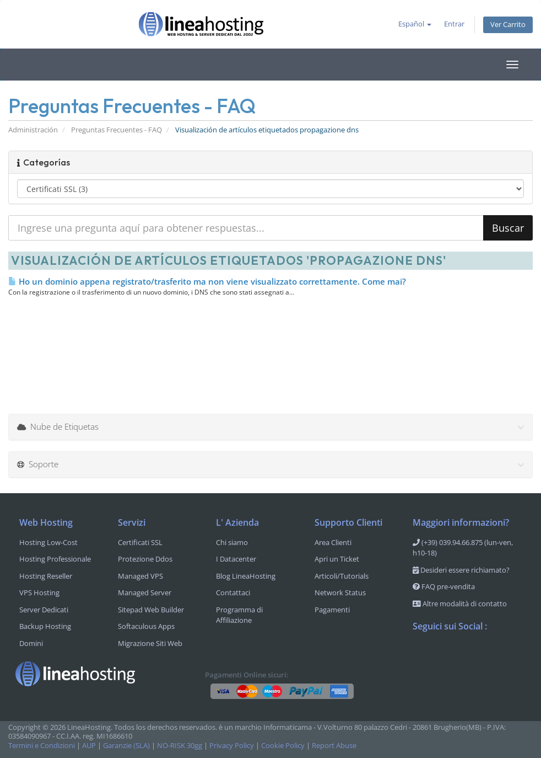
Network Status (340, 592)
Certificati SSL (140, 542)
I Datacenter (236, 559)
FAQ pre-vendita (444, 586)
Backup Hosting (45, 626)
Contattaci (233, 592)
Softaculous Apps (146, 626)
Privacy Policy (231, 745)
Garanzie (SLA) (126, 745)
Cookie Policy (283, 745)
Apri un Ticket (337, 559)
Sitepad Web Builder (151, 610)
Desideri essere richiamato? (461, 570)
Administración (33, 130)
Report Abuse (334, 745)
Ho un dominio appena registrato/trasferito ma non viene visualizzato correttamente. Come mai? (207, 281)
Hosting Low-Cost (48, 542)
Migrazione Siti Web (150, 643)
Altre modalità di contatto (460, 603)
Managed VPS (140, 576)
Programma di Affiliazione (239, 615)
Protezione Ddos (145, 559)
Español (414, 24)
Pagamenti (332, 610)
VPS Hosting (39, 592)
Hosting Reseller (45, 576)
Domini (31, 643)
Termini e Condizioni (41, 745)
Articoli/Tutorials (342, 576)
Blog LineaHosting (245, 576)
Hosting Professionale (55, 559)
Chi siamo (232, 542)
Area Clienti (333, 542)
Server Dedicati (43, 610)
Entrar (454, 24)
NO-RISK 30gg (179, 745)
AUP (89, 745)
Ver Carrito (508, 24)
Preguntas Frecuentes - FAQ (116, 130)
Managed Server (144, 592)
